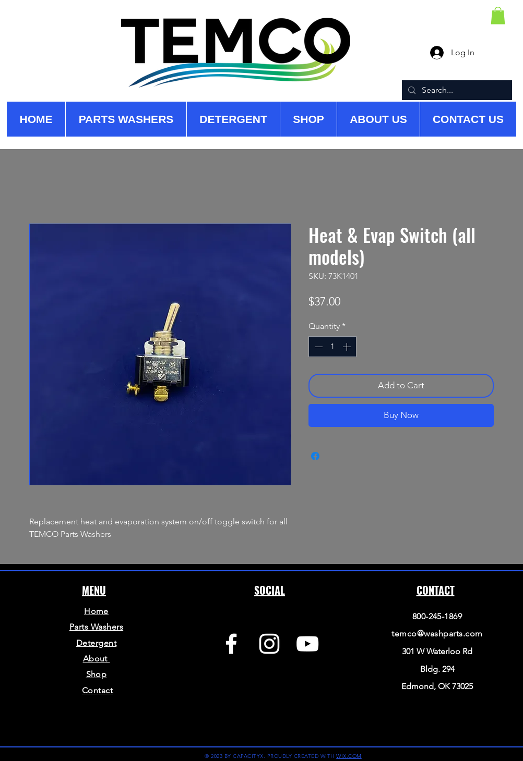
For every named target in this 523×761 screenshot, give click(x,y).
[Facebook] (231, 643)
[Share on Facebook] (315, 456)
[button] (498, 15)
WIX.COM (349, 756)
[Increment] (347, 347)
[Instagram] (269, 643)
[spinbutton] (332, 347)
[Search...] (456, 90)
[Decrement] (317, 347)
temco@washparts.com (436, 634)
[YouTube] (307, 643)
